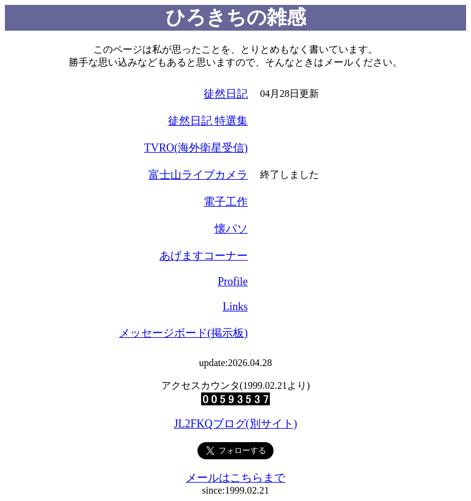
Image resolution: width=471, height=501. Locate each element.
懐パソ (231, 229)
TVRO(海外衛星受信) (196, 148)
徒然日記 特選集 (208, 121)
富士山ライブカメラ (198, 175)
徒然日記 (226, 94)
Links (235, 306)
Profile (233, 281)
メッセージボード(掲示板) (183, 333)
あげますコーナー (203, 256)
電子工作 (226, 202)
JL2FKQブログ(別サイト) (235, 424)
